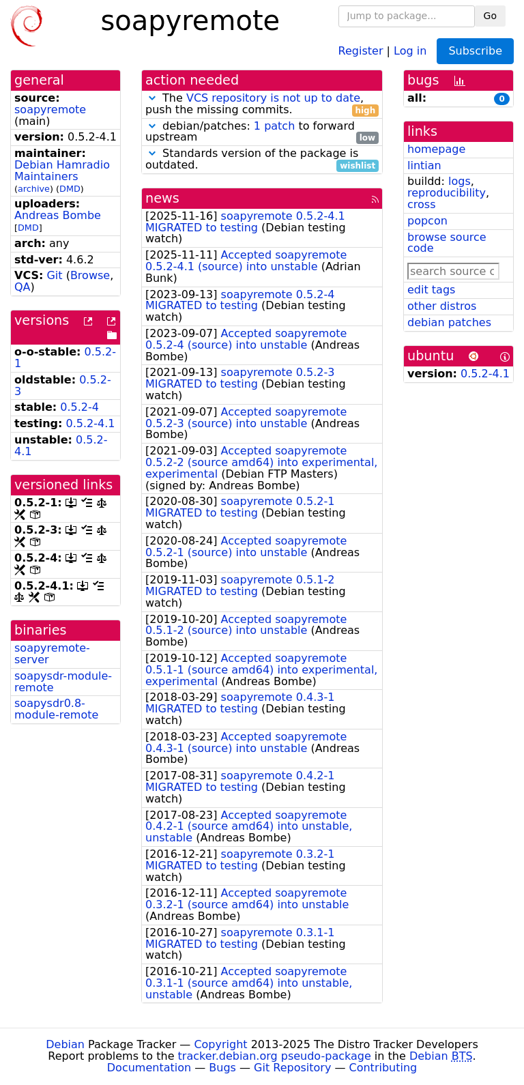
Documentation (149, 1067)
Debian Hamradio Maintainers (62, 170)
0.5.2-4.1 (90, 423)
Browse (90, 275)
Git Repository (292, 1067)
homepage (436, 149)
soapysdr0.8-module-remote (56, 709)
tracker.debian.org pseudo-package (274, 1056)
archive (34, 189)
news (162, 198)
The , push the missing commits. (262, 104)
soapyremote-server (52, 653)
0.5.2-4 (79, 407)
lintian (424, 165)
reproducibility (446, 192)
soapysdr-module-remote (63, 681)
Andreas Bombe (57, 215)
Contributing (383, 1067)
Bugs (222, 1067)
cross (421, 204)
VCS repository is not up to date (273, 97)
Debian (65, 1044)
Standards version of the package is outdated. (262, 159)
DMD (70, 189)
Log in (410, 50)
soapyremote (50, 109)
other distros (441, 306)
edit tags (431, 289)
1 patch (274, 125)
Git (54, 275)
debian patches (449, 322)
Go (490, 15)
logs (459, 181)
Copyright (220, 1044)
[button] (152, 97)
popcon (427, 220)
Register (360, 50)
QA (22, 286)
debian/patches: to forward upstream (262, 132)
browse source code (446, 243)
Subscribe (475, 50)
